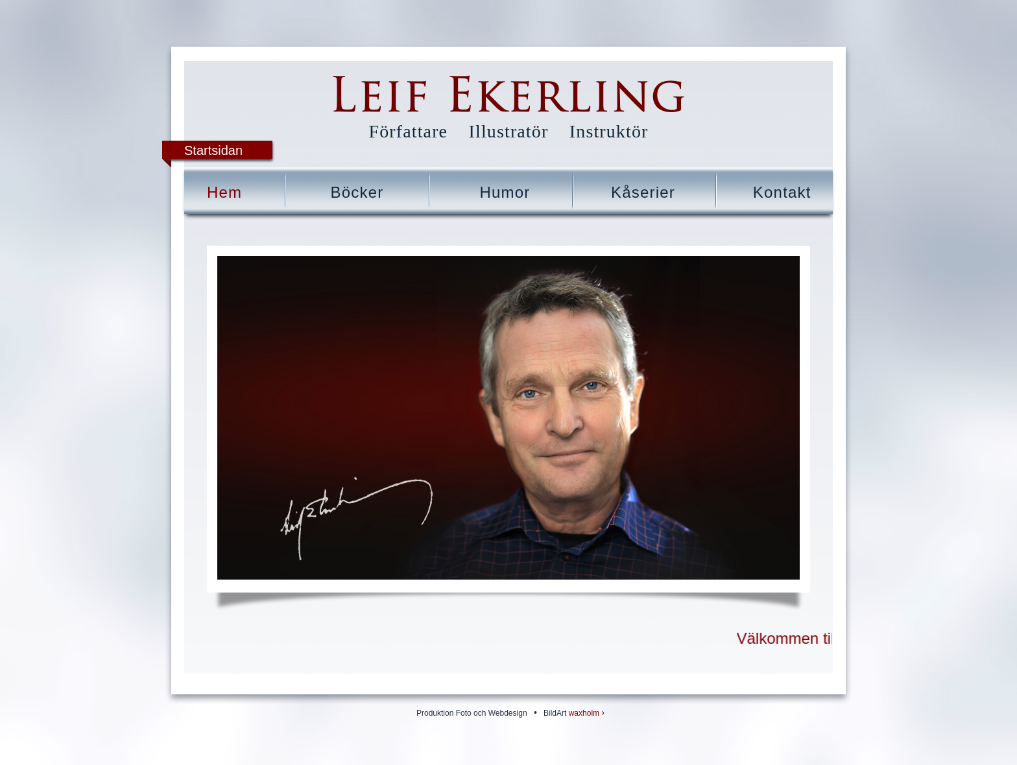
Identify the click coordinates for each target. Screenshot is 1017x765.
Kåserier (643, 192)
